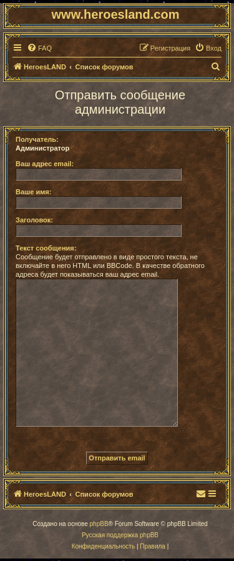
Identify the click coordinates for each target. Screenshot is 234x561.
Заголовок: (34, 220)
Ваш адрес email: (45, 163)
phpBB (99, 523)
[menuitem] (39, 48)
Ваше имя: (33, 192)
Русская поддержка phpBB (120, 535)
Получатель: (37, 139)
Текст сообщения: (46, 248)
